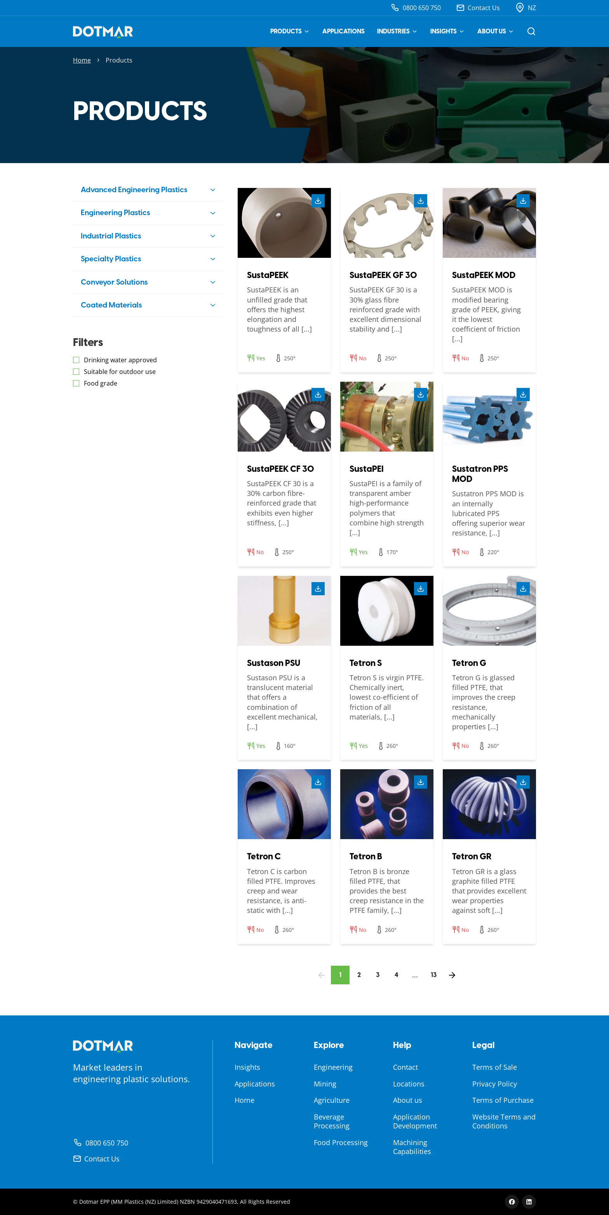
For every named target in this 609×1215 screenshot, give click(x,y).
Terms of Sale (494, 1067)
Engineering (333, 1067)
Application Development (415, 1121)
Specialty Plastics (111, 258)
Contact (405, 1067)
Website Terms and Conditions (504, 1121)
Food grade (100, 383)
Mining (325, 1083)
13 (434, 975)
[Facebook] (512, 1202)
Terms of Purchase (503, 1100)
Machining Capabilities (412, 1147)
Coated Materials (111, 305)
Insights (447, 31)
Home (82, 60)
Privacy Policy (494, 1083)
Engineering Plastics (115, 212)
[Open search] (531, 31)
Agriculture (332, 1100)
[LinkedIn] (529, 1202)
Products (290, 31)
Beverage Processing (332, 1121)
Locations (409, 1083)
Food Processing (341, 1142)
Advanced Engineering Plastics (134, 189)
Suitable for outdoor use (120, 371)
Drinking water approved (120, 360)
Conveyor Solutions (114, 282)
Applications (343, 31)
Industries (397, 31)
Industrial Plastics (111, 235)
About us (495, 31)
